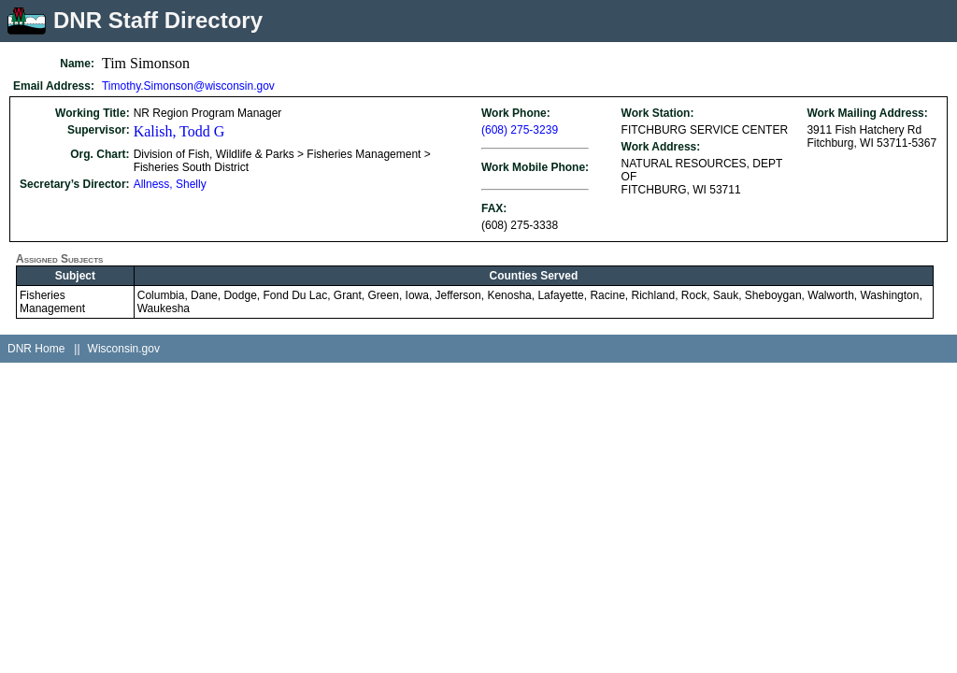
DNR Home (35, 348)
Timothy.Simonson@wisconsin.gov (188, 86)
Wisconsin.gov (124, 348)
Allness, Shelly (170, 184)
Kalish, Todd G (179, 131)
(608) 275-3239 (519, 129)
